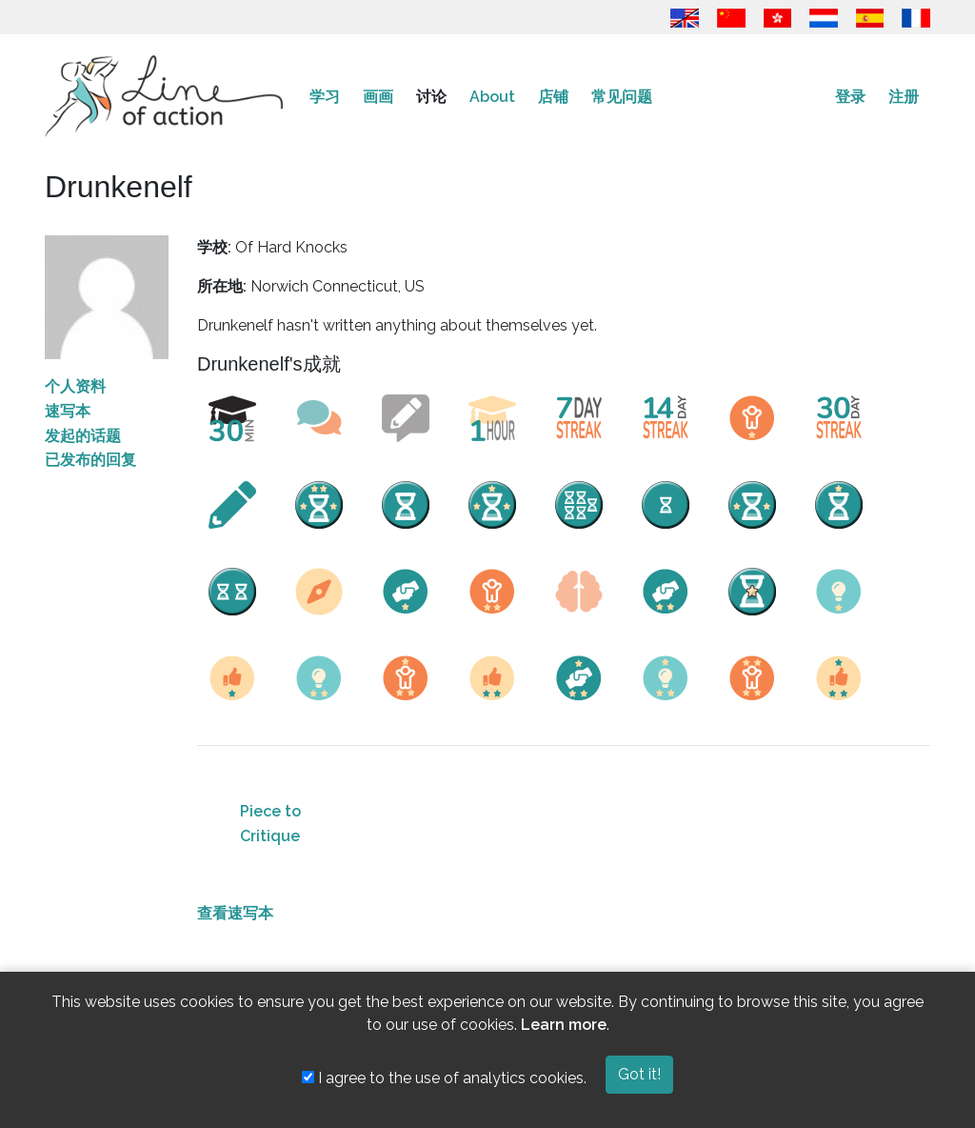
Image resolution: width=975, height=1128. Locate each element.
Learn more (564, 1025)
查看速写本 (235, 913)
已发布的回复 (90, 460)
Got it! (639, 1074)
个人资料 (75, 386)
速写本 (67, 411)
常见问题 (621, 97)
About (492, 97)
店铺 (553, 97)
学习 (324, 97)
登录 (850, 97)
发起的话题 (83, 436)
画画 (378, 97)
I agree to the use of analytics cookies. (444, 1078)
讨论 (431, 97)
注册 (903, 97)
